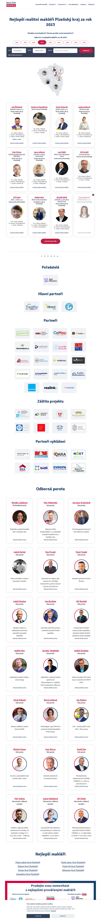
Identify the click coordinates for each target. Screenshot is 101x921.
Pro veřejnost (74, 4)
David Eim (81, 749)
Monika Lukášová (19, 502)
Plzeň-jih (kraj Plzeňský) (73, 866)
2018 (84, 42)
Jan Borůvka (50, 601)
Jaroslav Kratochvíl (81, 502)
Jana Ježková (39, 152)
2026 (16, 42)
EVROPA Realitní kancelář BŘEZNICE (17, 155)
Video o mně (17, 139)
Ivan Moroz (50, 749)
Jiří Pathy (81, 798)
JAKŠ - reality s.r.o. (17, 200)
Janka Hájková (84, 107)
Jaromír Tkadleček (50, 650)
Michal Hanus (19, 749)
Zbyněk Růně (61, 197)
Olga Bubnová (84, 197)
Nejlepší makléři (41, 4)
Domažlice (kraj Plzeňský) (27, 874)
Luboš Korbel (20, 552)
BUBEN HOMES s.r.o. (84, 200)
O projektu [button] (62, 4)
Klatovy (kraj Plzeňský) (28, 866)
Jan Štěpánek (16, 107)
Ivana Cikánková (50, 798)
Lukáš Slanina (19, 601)
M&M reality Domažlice (39, 200)
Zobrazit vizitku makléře (17, 143)
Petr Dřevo (16, 152)
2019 (75, 42)
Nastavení (63, 916)
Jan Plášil (62, 152)
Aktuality (52, 4)
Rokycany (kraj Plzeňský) (73, 870)
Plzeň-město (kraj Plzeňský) (27, 862)
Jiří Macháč (81, 601)
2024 (33, 42)
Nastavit (53, 911)
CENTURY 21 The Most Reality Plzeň (62, 200)
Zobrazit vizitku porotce (19, 539)
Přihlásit (91, 4)
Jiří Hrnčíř (84, 152)
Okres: (30, 50)
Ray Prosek (50, 552)
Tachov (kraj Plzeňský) (28, 870)
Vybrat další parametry (14, 55)
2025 (25, 42)
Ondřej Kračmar (81, 650)
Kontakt (83, 4)
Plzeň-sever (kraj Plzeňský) (73, 862)
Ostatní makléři (50, 241)
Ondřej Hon (19, 650)
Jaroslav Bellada (84, 154)
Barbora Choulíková (39, 107)
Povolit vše (38, 916)
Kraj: (9, 50)
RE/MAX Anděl (84, 109)
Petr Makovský (50, 502)
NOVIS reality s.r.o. (62, 109)
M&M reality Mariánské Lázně (61, 155)
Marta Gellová (50, 700)
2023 (42, 42)
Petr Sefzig (20, 798)
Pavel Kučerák (62, 107)
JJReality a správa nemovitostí (39, 155)
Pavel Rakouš (19, 700)
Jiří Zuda (16, 197)
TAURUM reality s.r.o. (17, 109)
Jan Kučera (81, 700)
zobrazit (86, 50)
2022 (50, 42)
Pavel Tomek (81, 552)
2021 (58, 42)
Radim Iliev (39, 197)
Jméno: (50, 50)
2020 (67, 42)
